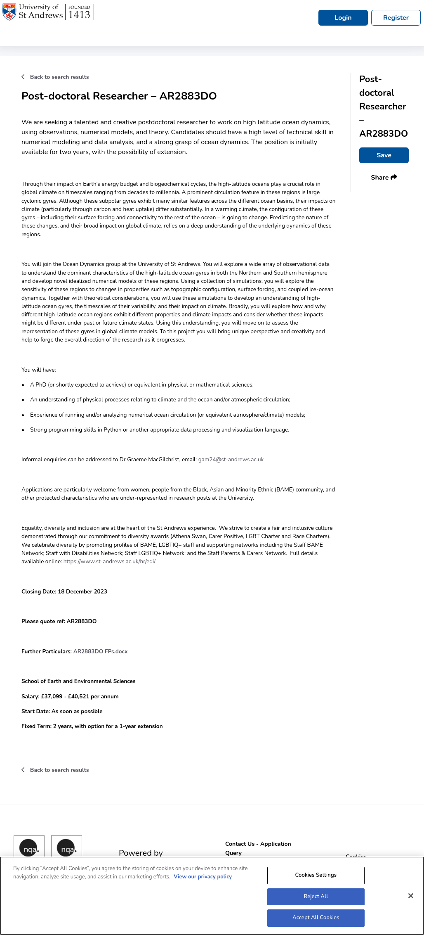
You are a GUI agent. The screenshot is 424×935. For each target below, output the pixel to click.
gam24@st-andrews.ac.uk (231, 459)
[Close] (411, 896)
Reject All (316, 896)
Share (384, 177)
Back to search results (55, 77)
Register (396, 17)
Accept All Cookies (315, 917)
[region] (212, 896)
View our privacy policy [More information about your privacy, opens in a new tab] (203, 876)
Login (342, 17)
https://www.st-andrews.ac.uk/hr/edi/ (110, 561)
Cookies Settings (316, 875)
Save (384, 155)
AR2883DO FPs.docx (100, 651)
